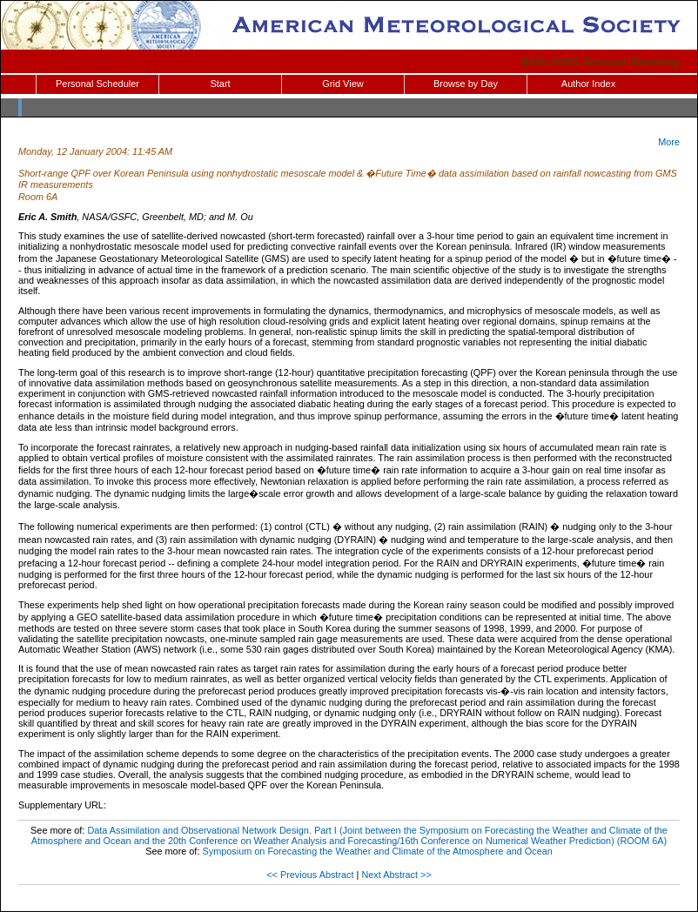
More (669, 142)
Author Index (588, 83)
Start (220, 83)
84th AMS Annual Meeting (601, 61)
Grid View (342, 83)
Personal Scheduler (97, 83)
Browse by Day (465, 83)
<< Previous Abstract (309, 874)
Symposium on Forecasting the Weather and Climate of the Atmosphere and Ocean (377, 851)
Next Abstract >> (396, 874)
